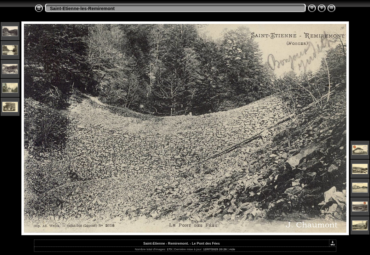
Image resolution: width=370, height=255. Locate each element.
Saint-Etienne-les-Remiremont (82, 8)
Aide (232, 249)
